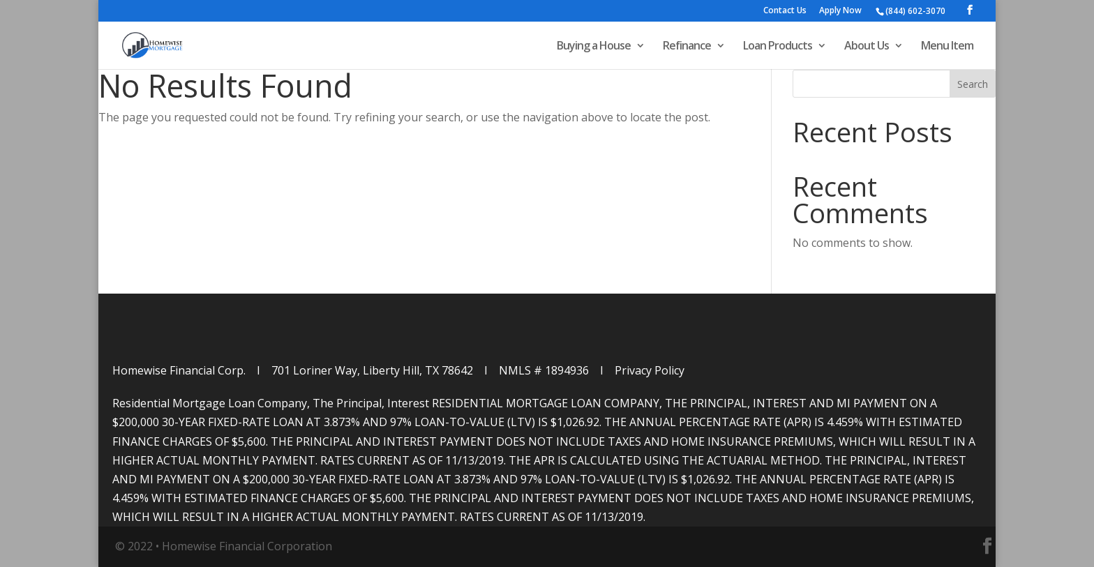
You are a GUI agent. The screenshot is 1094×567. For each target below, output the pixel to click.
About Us (866, 46)
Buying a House (594, 46)
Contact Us (785, 11)
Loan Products (777, 46)
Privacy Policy (649, 370)
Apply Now (840, 11)
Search (972, 84)
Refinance (687, 46)
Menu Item (947, 46)
